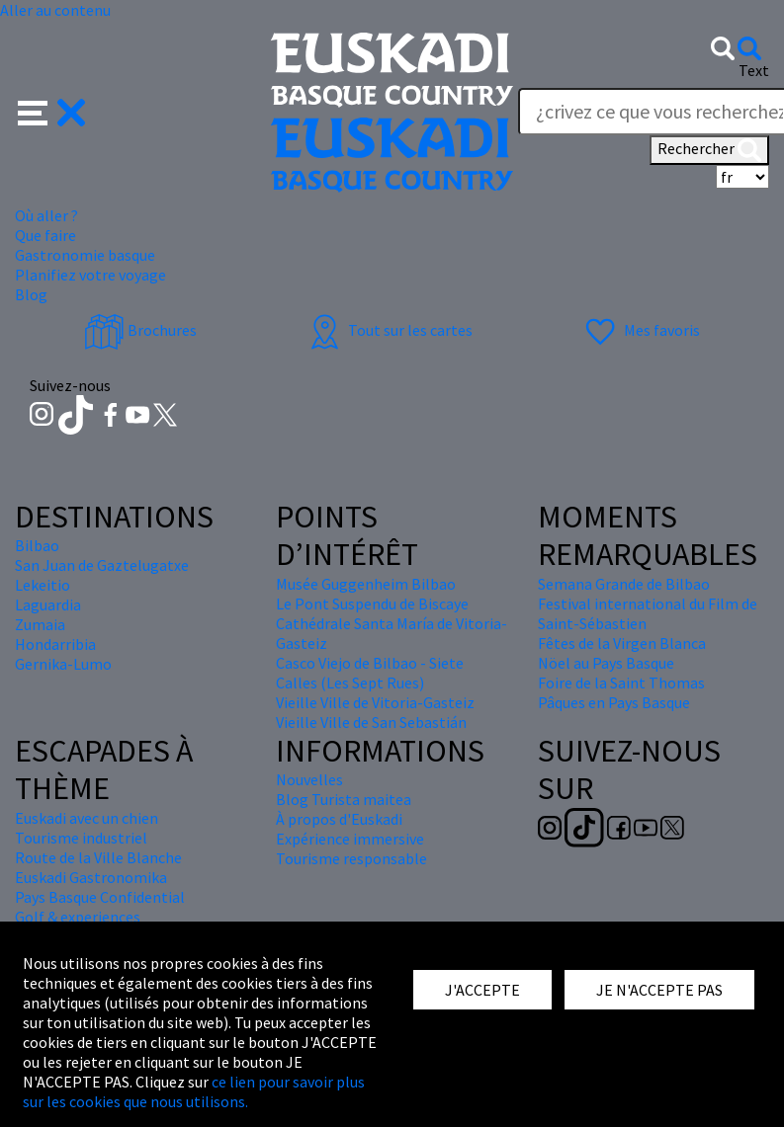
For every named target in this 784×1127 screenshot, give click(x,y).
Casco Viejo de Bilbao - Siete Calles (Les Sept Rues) (370, 672)
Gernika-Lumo (63, 664)
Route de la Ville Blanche (98, 857)
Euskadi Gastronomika (91, 877)
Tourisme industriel (81, 837)
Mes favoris (640, 330)
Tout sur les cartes (389, 330)
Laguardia (48, 604)
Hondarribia (55, 644)
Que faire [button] (45, 235)
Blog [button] (31, 294)
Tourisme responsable (351, 858)
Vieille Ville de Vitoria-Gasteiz (375, 702)
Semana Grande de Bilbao (624, 584)
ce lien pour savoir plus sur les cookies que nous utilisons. (194, 1091)
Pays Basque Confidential (100, 897)
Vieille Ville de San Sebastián (371, 722)
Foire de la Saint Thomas (621, 682)
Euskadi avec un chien (86, 818)
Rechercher (709, 150)
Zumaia (40, 624)
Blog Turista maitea (343, 799)
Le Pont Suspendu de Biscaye (372, 603)
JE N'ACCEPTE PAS (659, 990)
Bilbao (37, 545)
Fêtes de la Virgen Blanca (622, 643)
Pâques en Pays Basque (614, 702)
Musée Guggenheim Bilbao (366, 584)
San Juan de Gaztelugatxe (102, 565)
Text (754, 70)
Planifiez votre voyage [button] (90, 274)
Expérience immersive (350, 838)
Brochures (140, 330)
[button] (52, 111)
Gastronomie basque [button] (85, 255)
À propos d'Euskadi (339, 819)
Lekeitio (42, 585)
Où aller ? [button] (46, 215)
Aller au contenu (55, 10)
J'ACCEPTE (482, 990)
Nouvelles (309, 779)
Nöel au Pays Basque (606, 663)
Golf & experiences (77, 916)
